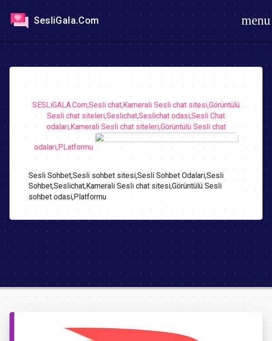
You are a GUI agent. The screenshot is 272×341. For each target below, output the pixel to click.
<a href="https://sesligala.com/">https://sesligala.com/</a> (136, 170)
